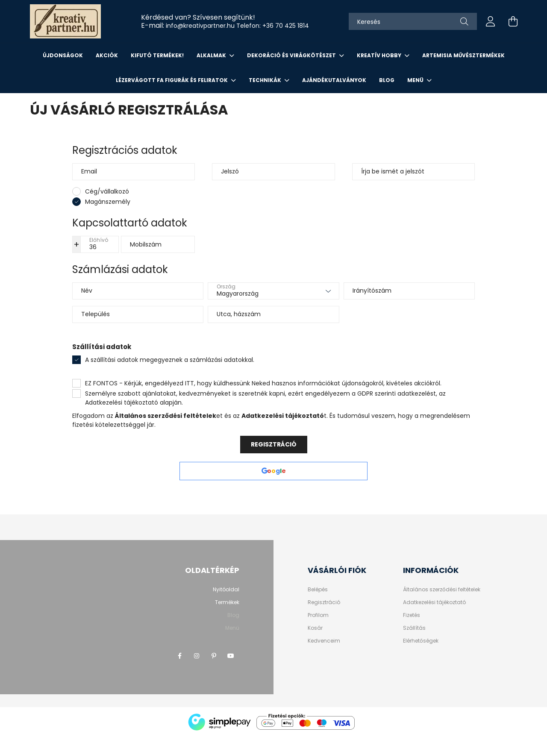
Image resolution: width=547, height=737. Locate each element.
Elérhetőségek (420, 641)
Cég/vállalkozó (107, 191)
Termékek (227, 602)
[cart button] (512, 21)
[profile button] (490, 21)
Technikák (265, 80)
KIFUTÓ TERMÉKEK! (157, 55)
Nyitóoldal (226, 589)
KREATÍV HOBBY (380, 55)
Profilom (318, 615)
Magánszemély (107, 201)
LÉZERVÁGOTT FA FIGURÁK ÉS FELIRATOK (172, 80)
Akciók (107, 55)
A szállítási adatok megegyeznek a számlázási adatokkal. (169, 359)
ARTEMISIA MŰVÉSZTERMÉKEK (463, 55)
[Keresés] (413, 21)
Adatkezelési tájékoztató (434, 602)
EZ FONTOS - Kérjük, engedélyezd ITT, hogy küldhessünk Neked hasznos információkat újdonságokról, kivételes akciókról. (263, 383)
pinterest (213, 655)
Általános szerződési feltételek (441, 590)
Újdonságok (63, 55)
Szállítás (414, 628)
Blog (386, 80)
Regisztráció (274, 444)
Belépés (318, 590)
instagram (196, 655)
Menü (416, 80)
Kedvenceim (324, 641)
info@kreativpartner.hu (200, 25)
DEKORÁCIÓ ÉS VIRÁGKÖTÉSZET (292, 55)
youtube (230, 655)
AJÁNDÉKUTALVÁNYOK (334, 80)
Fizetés (411, 615)
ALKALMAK (212, 55)
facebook (179, 655)
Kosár (315, 628)
